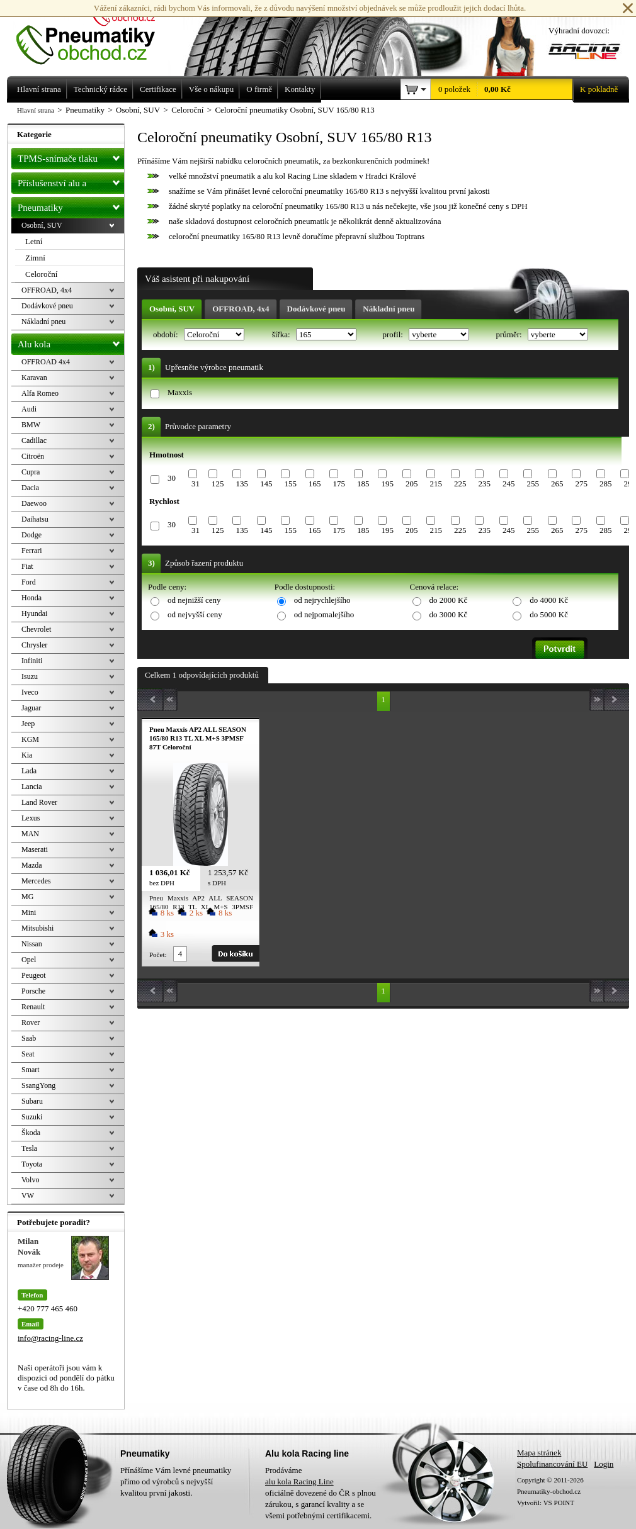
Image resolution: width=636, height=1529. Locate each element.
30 (172, 478)
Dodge (31, 534)
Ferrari (31, 550)
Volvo (30, 1179)
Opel (28, 959)
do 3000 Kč (448, 614)
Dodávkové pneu (316, 308)
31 (195, 483)
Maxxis (180, 392)
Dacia (30, 487)
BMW (30, 424)
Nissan (31, 943)
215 (435, 483)
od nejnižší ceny (194, 600)
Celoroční (41, 274)
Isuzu (29, 676)
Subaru (32, 1101)
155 (290, 483)
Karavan (34, 377)
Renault (33, 1006)
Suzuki (31, 1116)
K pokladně (595, 89)
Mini (28, 912)
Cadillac (34, 440)
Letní (33, 241)
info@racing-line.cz (50, 1338)
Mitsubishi (37, 928)
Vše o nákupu (211, 89)
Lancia (31, 786)
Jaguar (31, 707)
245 (509, 483)
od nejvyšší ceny (195, 614)
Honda (31, 597)
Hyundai (34, 613)
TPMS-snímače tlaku (71, 156)
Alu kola (71, 341)
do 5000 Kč (549, 614)
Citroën (32, 456)
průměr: (509, 334)
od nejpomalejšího (324, 614)
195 (387, 483)
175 (338, 483)
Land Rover (39, 802)
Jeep (28, 723)
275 (581, 483)
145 (266, 483)
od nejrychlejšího (322, 600)
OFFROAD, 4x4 (240, 308)
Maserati (34, 849)
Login (603, 1464)
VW (27, 1195)
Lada (29, 770)
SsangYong (38, 1085)
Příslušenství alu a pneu (71, 183)
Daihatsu (34, 519)
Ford (28, 582)
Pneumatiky (71, 205)
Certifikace (158, 89)
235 (484, 483)
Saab (28, 1038)
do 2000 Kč (448, 600)
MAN (30, 833)
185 (363, 483)
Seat (28, 1054)
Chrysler (34, 645)
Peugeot (33, 975)
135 (242, 483)
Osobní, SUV (172, 308)
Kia (26, 755)
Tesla (29, 1148)
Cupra (30, 472)
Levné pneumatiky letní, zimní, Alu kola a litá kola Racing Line (95, 32)
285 (605, 483)
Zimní (35, 257)
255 (532, 483)
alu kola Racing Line (299, 1481)
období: (166, 334)
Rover (30, 1022)
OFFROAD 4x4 (45, 361)
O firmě (259, 89)
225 (460, 483)
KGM (30, 739)
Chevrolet (36, 629)
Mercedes (36, 881)
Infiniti (31, 660)
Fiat (27, 566)
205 (412, 483)
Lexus (30, 818)
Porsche (33, 991)
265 (557, 483)
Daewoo (34, 503)
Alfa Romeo (40, 393)
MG (27, 896)
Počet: (158, 954)
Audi (29, 409)
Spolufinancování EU (552, 1464)
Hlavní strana (35, 110)
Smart (30, 1069)
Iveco (29, 692)
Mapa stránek (539, 1452)
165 (315, 483)
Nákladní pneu (388, 308)
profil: (393, 334)
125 (218, 483)
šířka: (282, 334)
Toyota (31, 1164)
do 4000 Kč (549, 600)
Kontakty (300, 89)
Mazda (31, 865)
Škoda (30, 1132)
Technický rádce (100, 89)
